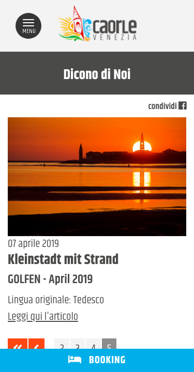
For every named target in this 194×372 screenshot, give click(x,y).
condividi (167, 107)
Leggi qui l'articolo (43, 317)
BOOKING (97, 360)
